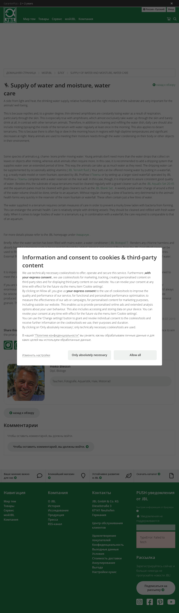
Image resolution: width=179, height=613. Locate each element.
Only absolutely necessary (89, 355)
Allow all (135, 355)
